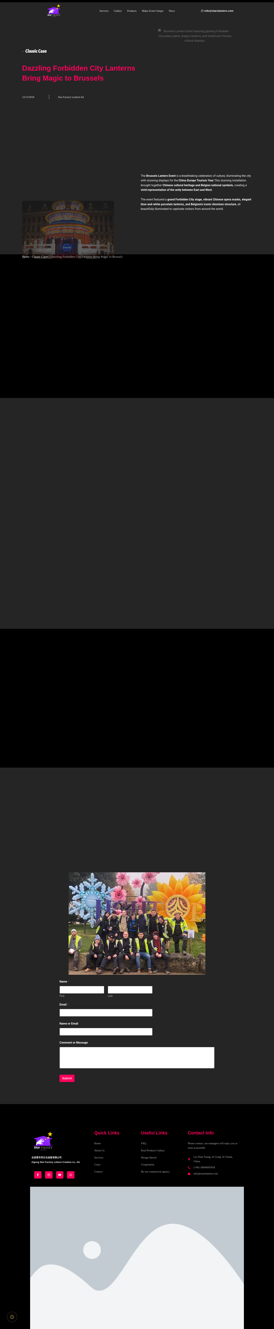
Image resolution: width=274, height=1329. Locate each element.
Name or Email (69, 1023)
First (62, 995)
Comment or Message (74, 1042)
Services (103, 10)
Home (26, 256)
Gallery (118, 10)
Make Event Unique (153, 10)
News (172, 10)
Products (132, 10)
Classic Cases (40, 256)
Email (64, 1004)
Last (110, 995)
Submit (67, 1078)
